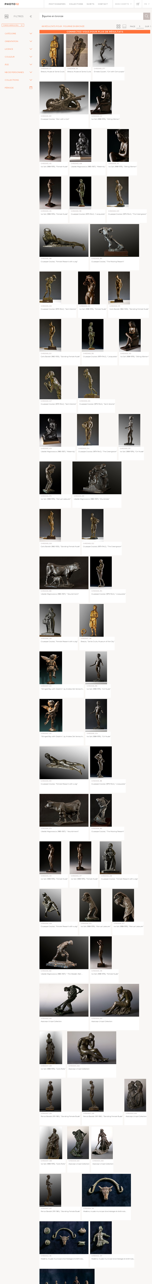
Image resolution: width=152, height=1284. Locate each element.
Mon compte (122, 4)
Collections (76, 4)
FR (145, 4)
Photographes (57, 4)
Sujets (90, 4)
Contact (103, 4)
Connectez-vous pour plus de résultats (95, 31)
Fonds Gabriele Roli (13, 25)
